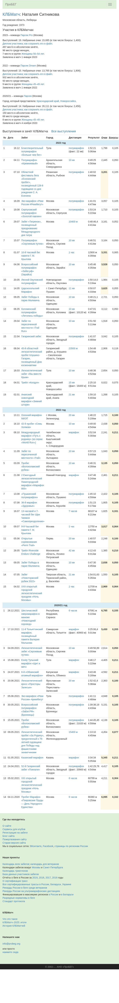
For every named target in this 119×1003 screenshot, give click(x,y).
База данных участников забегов (21, 874)
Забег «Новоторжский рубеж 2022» (29, 578)
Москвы (36, 867)
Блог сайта (9, 836)
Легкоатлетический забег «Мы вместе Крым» (31, 374)
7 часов (73, 511)
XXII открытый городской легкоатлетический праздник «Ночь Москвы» (31, 593)
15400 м (73, 732)
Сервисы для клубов (14, 829)
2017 (48, 877)
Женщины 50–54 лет (32, 53)
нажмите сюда (10, 952)
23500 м (73, 348)
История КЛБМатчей (14, 925)
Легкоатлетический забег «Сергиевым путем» (31, 651)
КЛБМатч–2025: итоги (14, 922)
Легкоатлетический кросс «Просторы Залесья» (31, 684)
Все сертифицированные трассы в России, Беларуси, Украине (37, 884)
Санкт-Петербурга (53, 867)
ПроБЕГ (11, 4)
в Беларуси (67, 894)
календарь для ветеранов (44, 864)
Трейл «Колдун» (30, 382)
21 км (72, 394)
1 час (71, 252)
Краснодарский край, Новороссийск (56, 101)
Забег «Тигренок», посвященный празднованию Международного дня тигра (31, 228)
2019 (35, 877)
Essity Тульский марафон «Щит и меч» (30, 663)
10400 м (73, 221)
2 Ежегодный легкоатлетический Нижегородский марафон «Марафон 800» (32, 482)
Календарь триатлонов (15, 870)
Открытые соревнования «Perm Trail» (29, 542)
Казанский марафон (32, 757)
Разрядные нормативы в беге (19, 898)
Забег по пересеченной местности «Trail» (31, 454)
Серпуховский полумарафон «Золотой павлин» (31, 213)
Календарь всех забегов (16, 864)
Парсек (28, 96)
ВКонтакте (35, 846)
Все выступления (63, 131)
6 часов (73, 610)
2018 (41, 877)
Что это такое (10, 919)
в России (53, 894)
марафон (74, 432)
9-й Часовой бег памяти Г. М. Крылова (30, 530)
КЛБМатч (11, 14)
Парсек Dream (28, 65)
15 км (72, 382)
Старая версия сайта (14, 842)
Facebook (48, 846)
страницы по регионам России (71, 846)
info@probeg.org (11, 943)
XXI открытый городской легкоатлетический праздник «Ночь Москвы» (31, 785)
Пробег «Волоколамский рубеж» (30, 466)
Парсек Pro (26, 35)
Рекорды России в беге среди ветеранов (25, 887)
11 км (72, 288)
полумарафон (76, 148)
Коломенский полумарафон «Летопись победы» (32, 312)
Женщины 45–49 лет (32, 84)
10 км (72, 160)
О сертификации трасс (15, 881)
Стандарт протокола (14, 901)
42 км (72, 550)
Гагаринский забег (31, 336)
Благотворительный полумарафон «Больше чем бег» (32, 151)
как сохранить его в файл (38, 43)
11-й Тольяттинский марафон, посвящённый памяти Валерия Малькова (32, 636)
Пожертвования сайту (15, 839)
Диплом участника (13, 43)
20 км (72, 415)
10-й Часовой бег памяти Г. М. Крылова (30, 255)
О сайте (7, 826)
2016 (54, 877)
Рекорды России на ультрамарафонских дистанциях (31, 891)
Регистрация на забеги (15, 832)
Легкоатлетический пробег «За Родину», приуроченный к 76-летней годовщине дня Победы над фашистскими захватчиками (32, 742)
